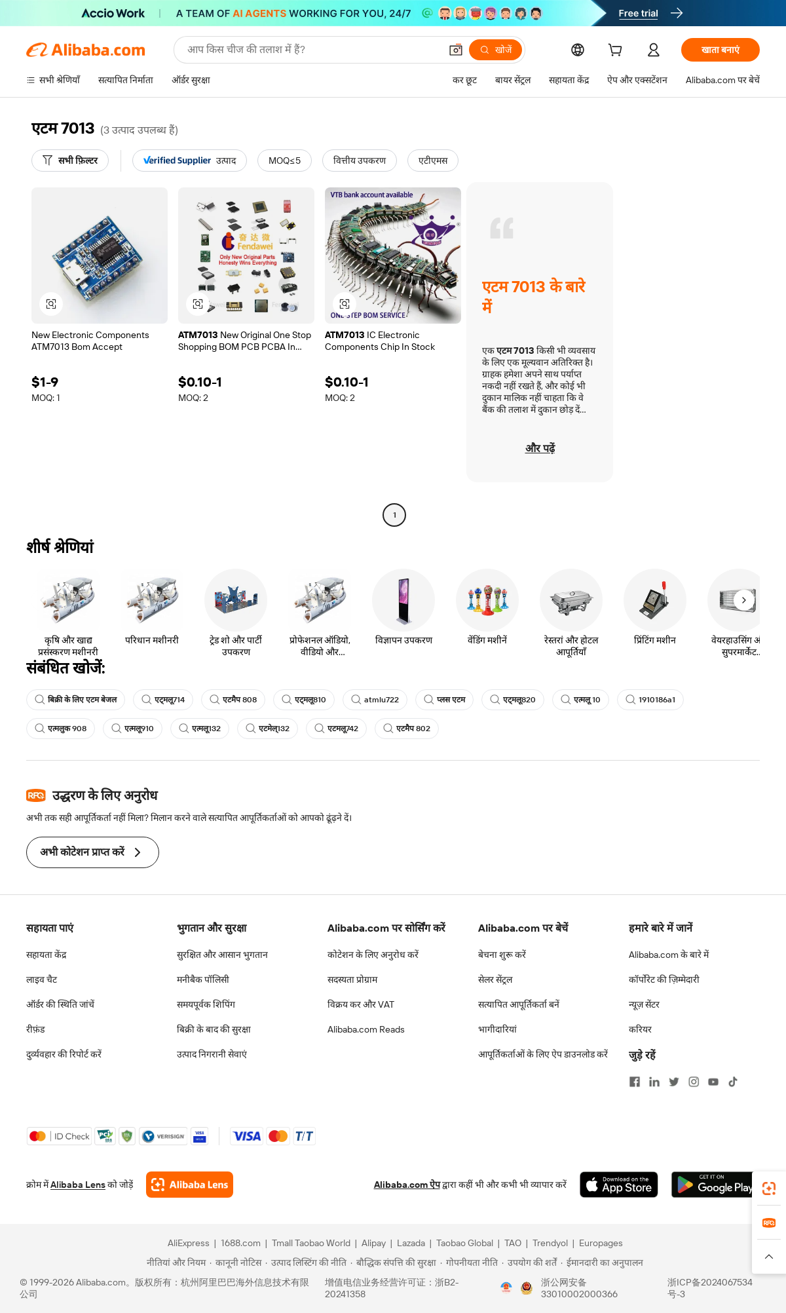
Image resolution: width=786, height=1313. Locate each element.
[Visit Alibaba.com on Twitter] (674, 1082)
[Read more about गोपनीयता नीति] (469, 1262)
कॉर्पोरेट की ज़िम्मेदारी (664, 979)
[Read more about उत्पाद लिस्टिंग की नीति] (305, 1262)
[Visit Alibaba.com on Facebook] (635, 1082)
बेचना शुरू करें (502, 954)
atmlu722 (375, 700)
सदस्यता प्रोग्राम (352, 979)
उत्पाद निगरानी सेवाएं (212, 1054)
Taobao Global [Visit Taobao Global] (464, 1243)
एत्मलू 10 (581, 700)
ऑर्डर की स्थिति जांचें (60, 1004)
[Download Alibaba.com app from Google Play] (715, 1184)
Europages (601, 1243)
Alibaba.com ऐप (407, 1184)
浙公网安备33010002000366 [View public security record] (579, 1288)
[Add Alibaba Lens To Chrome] (189, 1184)
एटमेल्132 (268, 728)
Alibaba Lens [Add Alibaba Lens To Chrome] (77, 1184)
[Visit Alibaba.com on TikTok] (733, 1082)
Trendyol (550, 1243)
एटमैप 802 (406, 728)
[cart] (617, 52)
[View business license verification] (506, 1288)
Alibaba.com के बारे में (669, 954)
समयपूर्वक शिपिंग (206, 1004)
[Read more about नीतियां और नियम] (174, 1262)
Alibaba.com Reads (366, 1029)
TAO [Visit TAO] (512, 1243)
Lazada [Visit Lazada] (411, 1243)
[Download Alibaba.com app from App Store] (619, 1184)
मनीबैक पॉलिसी (203, 979)
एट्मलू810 (304, 700)
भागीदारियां (497, 1029)
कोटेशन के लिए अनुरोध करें (373, 954)
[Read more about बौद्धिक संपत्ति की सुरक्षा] (393, 1262)
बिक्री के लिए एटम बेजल (76, 700)
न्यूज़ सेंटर (644, 1004)
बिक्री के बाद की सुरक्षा (214, 1029)
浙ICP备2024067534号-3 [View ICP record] (710, 1288)
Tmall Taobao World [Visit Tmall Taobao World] (311, 1243)
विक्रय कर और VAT (361, 1004)
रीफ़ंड (35, 1029)
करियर (640, 1029)
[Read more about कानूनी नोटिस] (235, 1262)
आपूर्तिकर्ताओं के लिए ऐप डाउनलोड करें (543, 1054)
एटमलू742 (336, 728)
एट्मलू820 (513, 700)
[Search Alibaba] (312, 50)
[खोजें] (495, 49)
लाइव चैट (41, 979)
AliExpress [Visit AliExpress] (189, 1243)
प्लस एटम (444, 700)
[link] (769, 1188)
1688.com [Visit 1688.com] (241, 1243)
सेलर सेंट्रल (495, 979)
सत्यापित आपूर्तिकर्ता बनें (518, 1004)
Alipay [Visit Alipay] (374, 1243)
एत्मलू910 (132, 728)
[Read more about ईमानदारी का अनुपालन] (602, 1262)
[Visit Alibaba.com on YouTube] (713, 1082)
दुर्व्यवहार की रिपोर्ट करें (64, 1054)
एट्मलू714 (163, 700)
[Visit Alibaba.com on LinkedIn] (654, 1082)
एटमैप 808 (233, 700)
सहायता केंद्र (46, 954)
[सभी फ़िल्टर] (70, 160)
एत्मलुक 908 (60, 728)
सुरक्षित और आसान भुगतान (222, 954)
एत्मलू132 (200, 728)
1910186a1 (650, 700)
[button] (456, 50)
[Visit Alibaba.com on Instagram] (694, 1082)
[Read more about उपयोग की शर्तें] (529, 1262)
